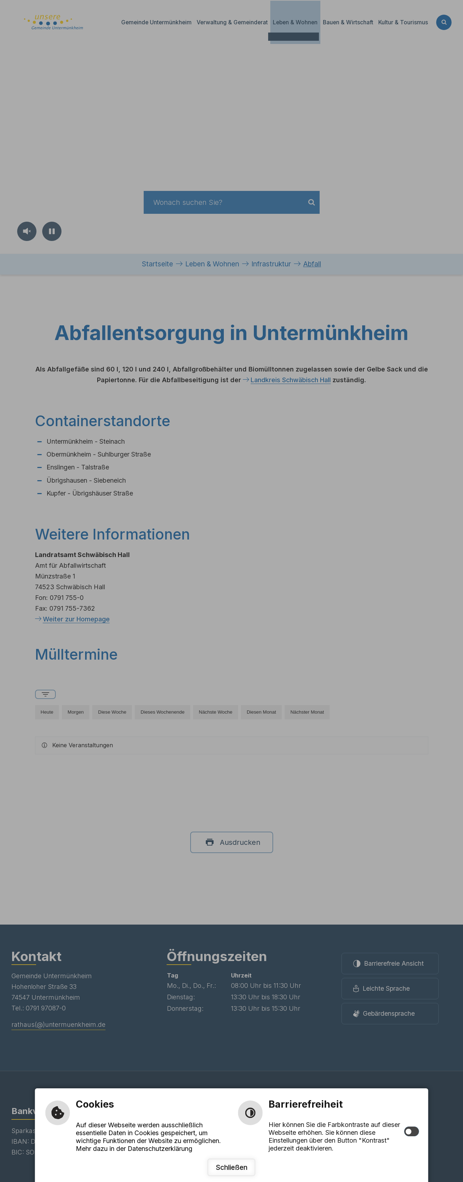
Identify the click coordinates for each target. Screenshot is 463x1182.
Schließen (231, 1167)
